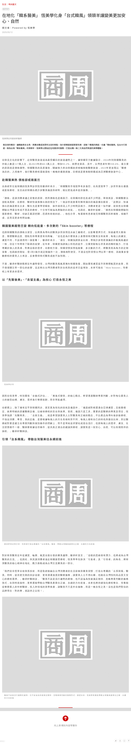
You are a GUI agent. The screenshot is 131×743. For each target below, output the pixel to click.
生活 (4, 4)
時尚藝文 (12, 4)
